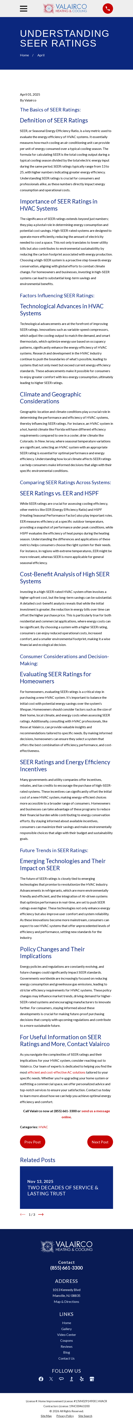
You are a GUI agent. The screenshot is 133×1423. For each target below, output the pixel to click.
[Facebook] (41, 1379)
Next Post (100, 1142)
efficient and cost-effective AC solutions (56, 1072)
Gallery (66, 1329)
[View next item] (41, 1214)
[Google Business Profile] (92, 1379)
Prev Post (32, 1142)
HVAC (43, 1127)
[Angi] (61, 1379)
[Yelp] (81, 1379)
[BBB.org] (71, 1379)
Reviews (67, 1346)
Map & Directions (66, 1301)
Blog (66, 1352)
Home (66, 1323)
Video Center (66, 1335)
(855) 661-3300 (66, 1268)
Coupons (66, 1340)
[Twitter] (51, 1379)
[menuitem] (46, 1416)
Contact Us (66, 1358)
